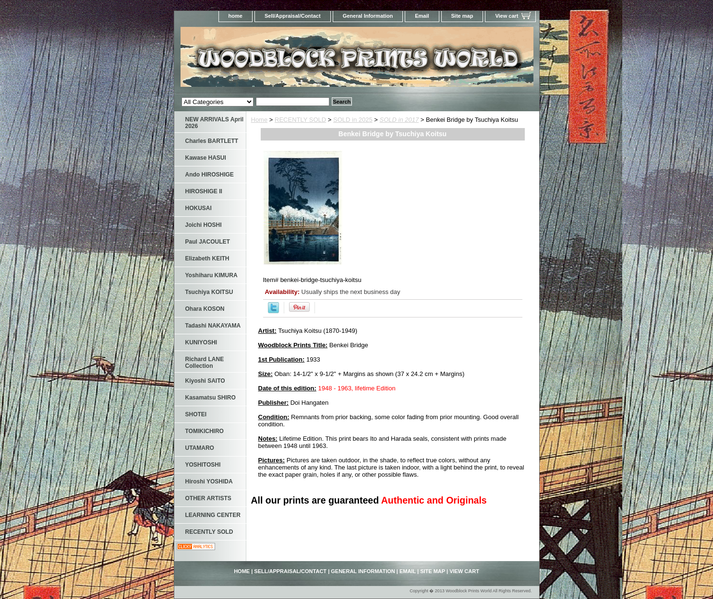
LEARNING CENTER (213, 515)
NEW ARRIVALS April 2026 (214, 122)
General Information (368, 16)
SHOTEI (196, 414)
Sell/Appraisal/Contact (293, 16)
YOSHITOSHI (203, 464)
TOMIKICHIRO (204, 431)
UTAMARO (199, 448)
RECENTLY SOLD (300, 119)
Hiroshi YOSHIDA (209, 481)
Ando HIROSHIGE (209, 174)
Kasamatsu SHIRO (210, 397)
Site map (462, 16)
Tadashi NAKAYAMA (213, 325)
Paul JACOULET (207, 241)
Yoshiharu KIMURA (211, 275)
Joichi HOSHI (203, 225)
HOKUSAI (198, 208)
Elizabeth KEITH (207, 258)
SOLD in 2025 (353, 119)
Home (259, 119)
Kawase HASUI (205, 157)
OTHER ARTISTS (208, 498)
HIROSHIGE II (203, 191)
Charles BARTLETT (212, 141)
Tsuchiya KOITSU (209, 292)
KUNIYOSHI (201, 342)
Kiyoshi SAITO (205, 380)
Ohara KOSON (205, 308)
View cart (506, 16)
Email (422, 16)
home (235, 16)
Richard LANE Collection (204, 362)
